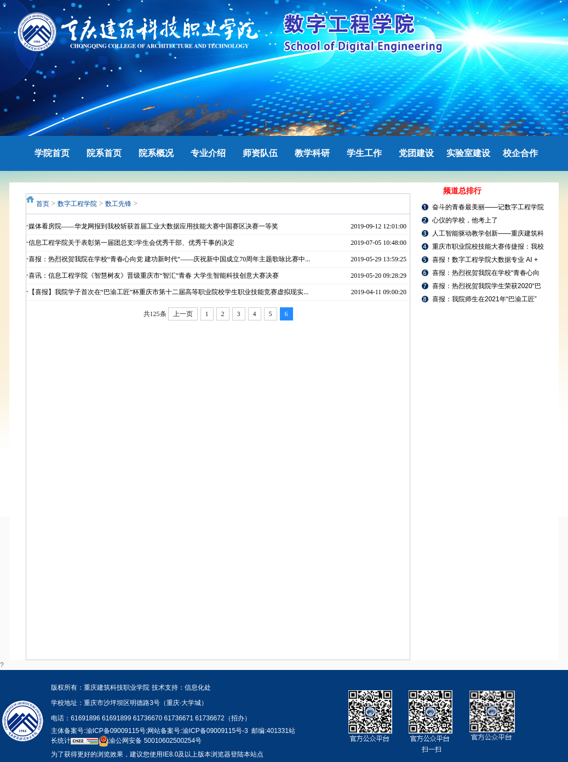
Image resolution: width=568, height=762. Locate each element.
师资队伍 (260, 153)
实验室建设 (468, 153)
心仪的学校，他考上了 (465, 220)
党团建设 (416, 153)
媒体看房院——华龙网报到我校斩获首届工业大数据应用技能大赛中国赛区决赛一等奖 (153, 226)
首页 (42, 204)
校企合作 (520, 153)
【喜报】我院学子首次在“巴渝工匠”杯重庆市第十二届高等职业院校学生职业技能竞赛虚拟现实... (168, 292)
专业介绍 (208, 153)
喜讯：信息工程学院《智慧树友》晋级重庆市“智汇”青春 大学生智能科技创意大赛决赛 (153, 275)
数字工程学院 (77, 204)
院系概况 (156, 153)
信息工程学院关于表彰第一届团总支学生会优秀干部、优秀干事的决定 (131, 243)
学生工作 (364, 153)
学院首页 (52, 153)
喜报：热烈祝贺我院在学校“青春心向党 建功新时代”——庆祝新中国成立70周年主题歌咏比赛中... (169, 259)
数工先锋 (118, 204)
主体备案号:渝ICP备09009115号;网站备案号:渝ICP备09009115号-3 (149, 731)
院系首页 (104, 153)
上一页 (183, 314)
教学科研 (312, 153)
